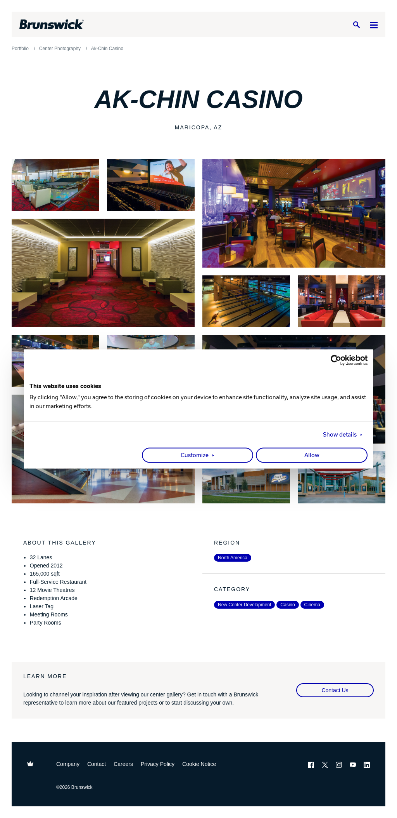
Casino (287, 604)
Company (67, 764)
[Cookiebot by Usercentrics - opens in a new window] (334, 360)
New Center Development (244, 604)
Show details (340, 435)
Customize (195, 456)
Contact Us (334, 690)
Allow (311, 456)
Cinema (312, 604)
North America (232, 557)
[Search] (356, 25)
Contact (96, 764)
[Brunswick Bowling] (51, 24)
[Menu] (374, 24)
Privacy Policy (157, 764)
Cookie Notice (199, 764)
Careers (123, 764)
